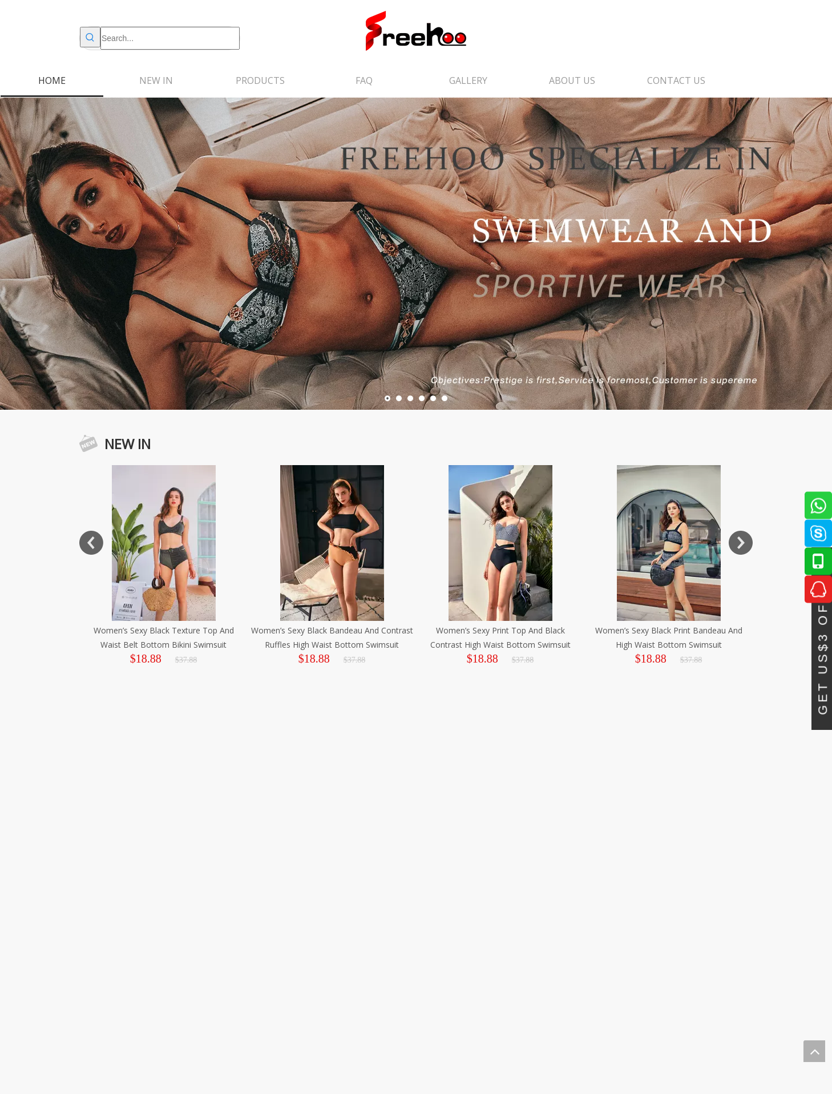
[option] (217, 566)
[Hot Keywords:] (90, 37)
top (814, 1051)
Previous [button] (91, 543)
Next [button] (741, 543)
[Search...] (170, 38)
